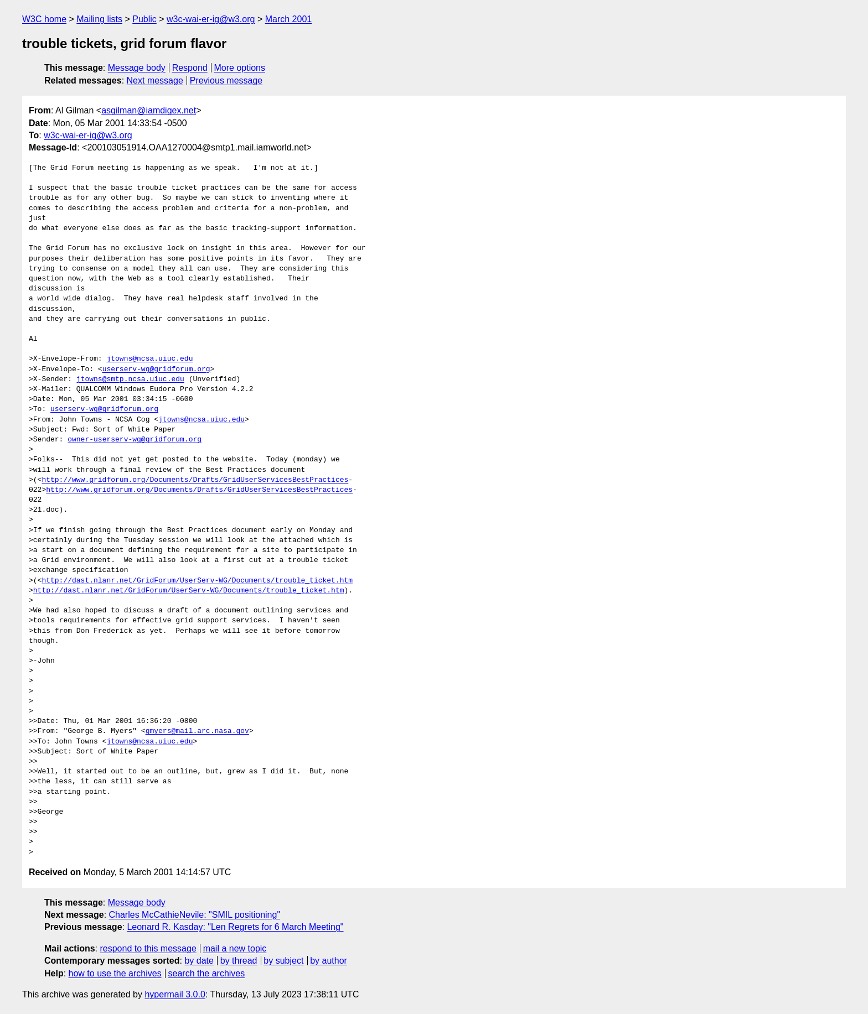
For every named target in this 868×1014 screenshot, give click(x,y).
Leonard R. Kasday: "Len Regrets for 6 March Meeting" (235, 927)
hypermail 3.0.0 (174, 994)
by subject (283, 960)
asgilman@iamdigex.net (148, 110)
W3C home (44, 19)
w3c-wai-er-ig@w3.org (211, 19)
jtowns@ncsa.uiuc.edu (149, 359)
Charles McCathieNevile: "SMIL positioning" (195, 914)
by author (328, 960)
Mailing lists (99, 19)
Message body (137, 67)
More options (240, 67)
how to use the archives (115, 973)
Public (144, 19)
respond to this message (148, 948)
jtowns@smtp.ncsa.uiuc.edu (130, 379)
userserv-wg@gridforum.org (156, 370)
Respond (190, 67)
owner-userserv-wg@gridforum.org (135, 440)
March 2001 (288, 19)
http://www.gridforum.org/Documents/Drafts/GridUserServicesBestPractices (195, 480)
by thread (238, 960)
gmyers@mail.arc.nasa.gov (197, 731)
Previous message (226, 80)
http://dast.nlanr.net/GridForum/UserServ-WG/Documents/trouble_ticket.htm (197, 581)
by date (198, 960)
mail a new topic (235, 948)
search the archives (206, 973)
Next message (155, 80)
